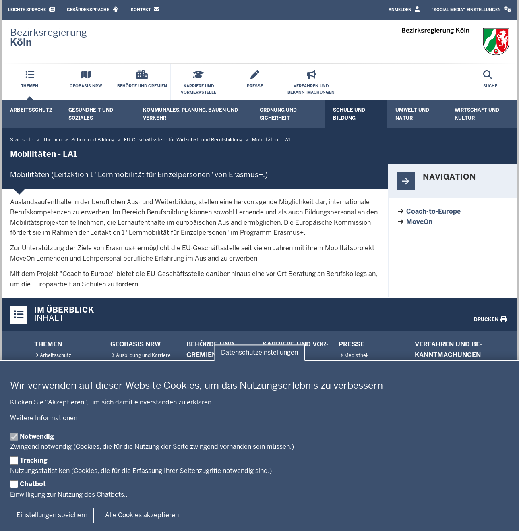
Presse (351, 344)
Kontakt (145, 9)
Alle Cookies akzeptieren (142, 515)
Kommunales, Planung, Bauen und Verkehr (190, 114)
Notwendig (37, 436)
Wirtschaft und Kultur (477, 114)
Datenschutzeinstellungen (259, 352)
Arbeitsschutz (31, 110)
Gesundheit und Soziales (90, 114)
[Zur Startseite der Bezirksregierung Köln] (48, 37)
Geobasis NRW (135, 344)
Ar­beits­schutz (55, 355)
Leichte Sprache (31, 9)
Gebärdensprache (93, 9)
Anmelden (404, 9)
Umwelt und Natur (412, 114)
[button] (471, 10)
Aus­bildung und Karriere (143, 355)
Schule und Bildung (349, 114)
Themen (48, 344)
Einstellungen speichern (52, 515)
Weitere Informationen (43, 418)
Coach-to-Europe (433, 211)
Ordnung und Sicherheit (278, 114)
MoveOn (419, 222)
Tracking (34, 460)
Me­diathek (356, 355)
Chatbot (33, 484)
